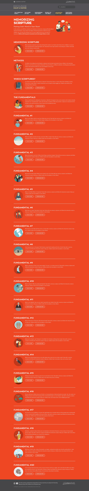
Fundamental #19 (24, 447)
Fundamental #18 (24, 428)
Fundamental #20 (24, 465)
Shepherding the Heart (38, 13)
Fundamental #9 (23, 263)
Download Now (40, 69)
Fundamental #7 (23, 226)
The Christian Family (18, 13)
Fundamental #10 (24, 281)
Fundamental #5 (23, 189)
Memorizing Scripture (58, 13)
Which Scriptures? (24, 79)
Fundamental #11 (23, 300)
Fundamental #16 (24, 391)
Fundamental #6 (23, 208)
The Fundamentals (24, 97)
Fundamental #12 (24, 318)
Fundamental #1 (23, 116)
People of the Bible (48, 13)
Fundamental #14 (24, 355)
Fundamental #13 (24, 336)
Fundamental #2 (23, 134)
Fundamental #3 (23, 152)
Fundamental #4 (23, 171)
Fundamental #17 (24, 410)
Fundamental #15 (24, 373)
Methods (19, 61)
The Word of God (28, 13)
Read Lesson (29, 69)
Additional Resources (69, 13)
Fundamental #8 (23, 244)
